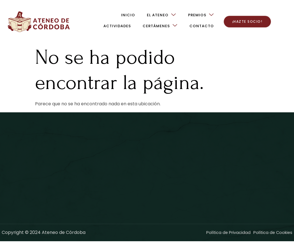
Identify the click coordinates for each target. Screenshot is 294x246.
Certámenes (220, 17)
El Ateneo (100, 17)
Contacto (226, 27)
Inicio (67, 16)
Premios (139, 17)
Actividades (178, 16)
